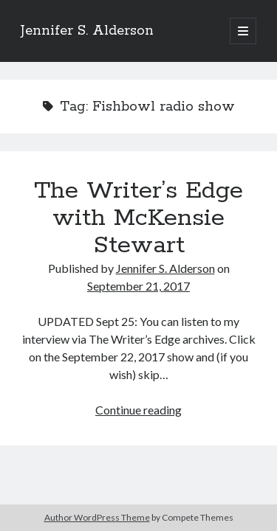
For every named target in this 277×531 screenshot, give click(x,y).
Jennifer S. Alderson (87, 31)
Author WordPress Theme (97, 517)
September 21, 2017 (138, 286)
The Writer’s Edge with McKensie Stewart (138, 218)
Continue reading (138, 410)
